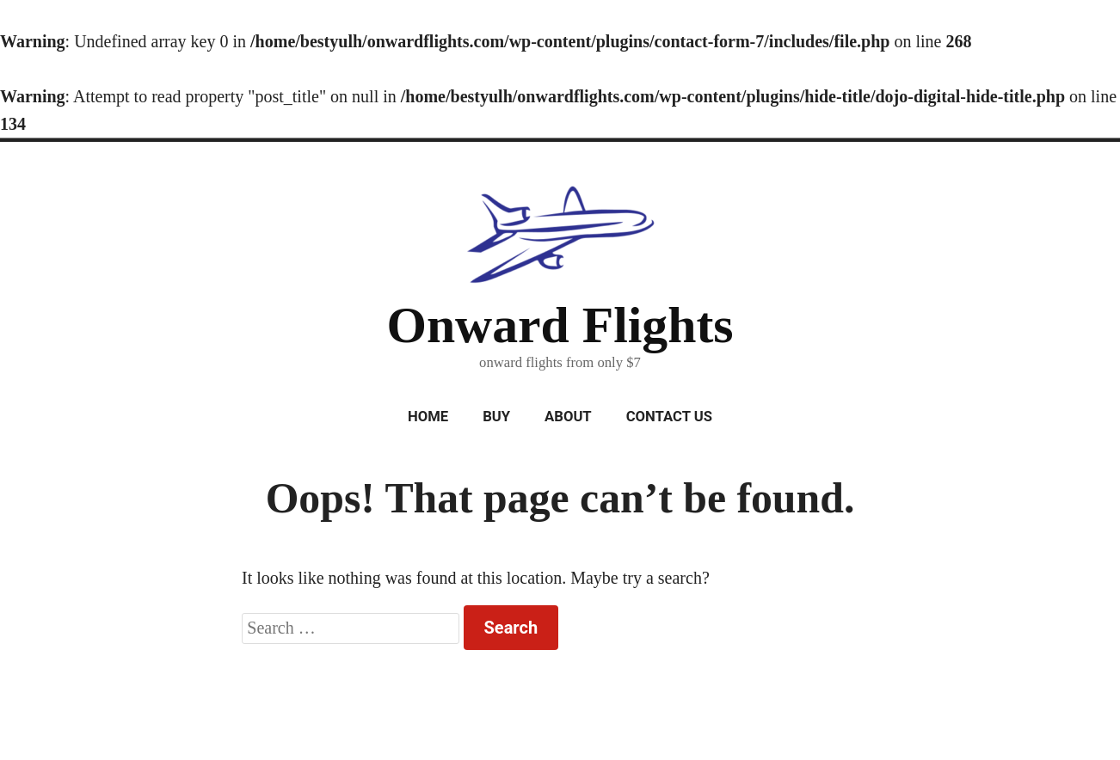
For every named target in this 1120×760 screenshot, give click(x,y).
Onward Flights (559, 325)
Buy (496, 416)
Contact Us (669, 416)
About (568, 416)
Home (428, 416)
